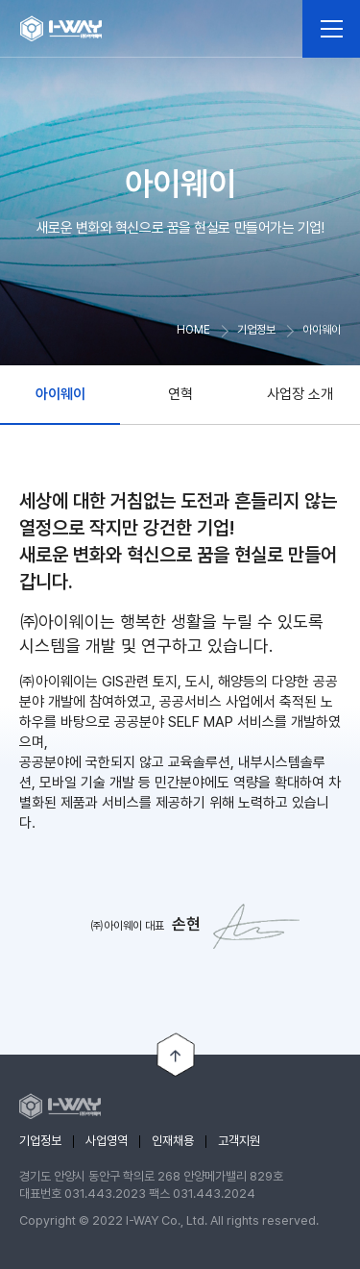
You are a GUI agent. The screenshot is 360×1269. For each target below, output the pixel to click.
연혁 (180, 394)
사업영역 (106, 1140)
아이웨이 (60, 394)
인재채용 (173, 1140)
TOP (175, 1055)
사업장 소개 (300, 394)
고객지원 (239, 1140)
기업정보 (40, 1140)
